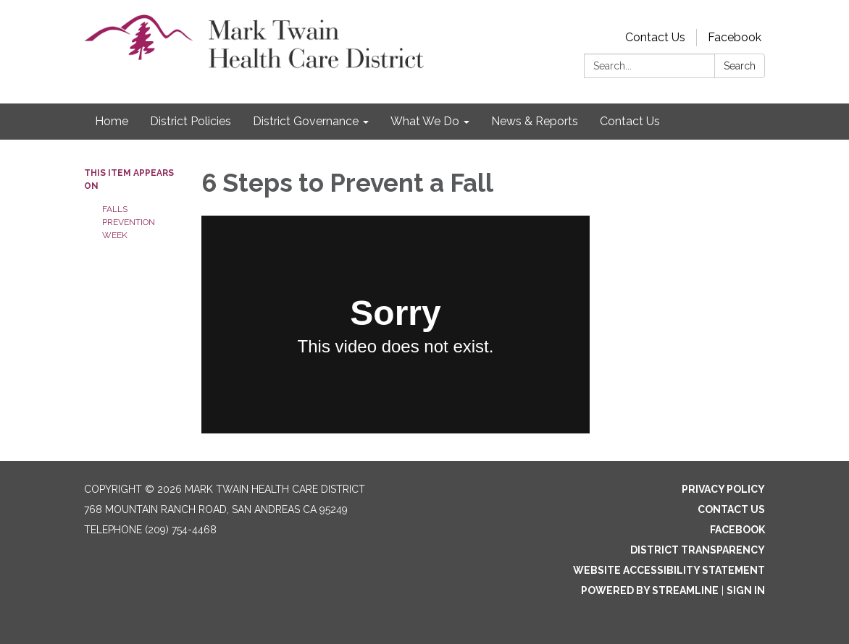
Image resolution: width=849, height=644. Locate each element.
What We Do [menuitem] (424, 121)
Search (740, 66)
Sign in (746, 590)
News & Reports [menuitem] (534, 121)
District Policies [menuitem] (190, 121)
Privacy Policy (723, 489)
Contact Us (655, 37)
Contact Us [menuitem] (630, 121)
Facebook (734, 37)
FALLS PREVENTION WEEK (128, 222)
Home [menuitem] (111, 121)
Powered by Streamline (650, 590)
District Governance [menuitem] (306, 121)
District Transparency (697, 550)
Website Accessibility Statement (669, 570)
